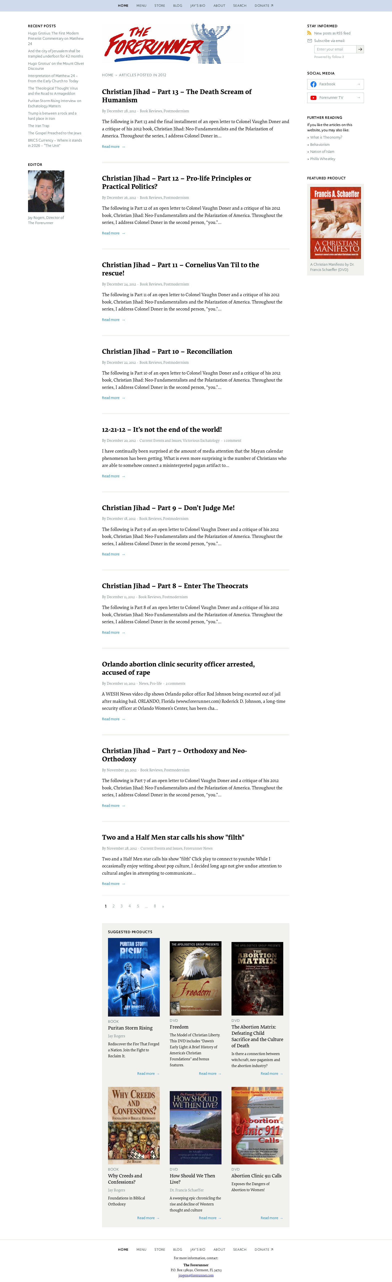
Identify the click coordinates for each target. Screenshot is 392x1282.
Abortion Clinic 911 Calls (257, 1175)
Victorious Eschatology (201, 440)
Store (159, 5)
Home (123, 5)
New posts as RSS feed (332, 33)
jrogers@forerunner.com (196, 1275)
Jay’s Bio (198, 5)
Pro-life (156, 683)
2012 (132, 110)
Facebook (327, 84)
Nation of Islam (322, 151)
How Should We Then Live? (192, 1178)
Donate (262, 1249)
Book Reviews (151, 110)
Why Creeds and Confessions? (125, 1178)
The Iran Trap (38, 125)
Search (240, 5)
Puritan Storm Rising (130, 1027)
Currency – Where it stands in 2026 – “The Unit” (55, 143)
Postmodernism (176, 110)
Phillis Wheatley (322, 158)
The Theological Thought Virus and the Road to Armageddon (53, 91)
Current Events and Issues (160, 440)
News (143, 683)
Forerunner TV (331, 97)
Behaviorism (320, 144)
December (115, 110)
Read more (111, 146)
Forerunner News (198, 848)
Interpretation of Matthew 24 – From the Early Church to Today (53, 78)
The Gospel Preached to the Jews (55, 133)
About (220, 5)
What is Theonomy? (326, 137)
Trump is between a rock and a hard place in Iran (52, 116)
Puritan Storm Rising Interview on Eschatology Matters (54, 103)
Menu (141, 5)
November (115, 769)
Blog (177, 5)
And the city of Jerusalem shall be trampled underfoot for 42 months (55, 54)
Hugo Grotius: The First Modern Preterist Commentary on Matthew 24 (56, 38)
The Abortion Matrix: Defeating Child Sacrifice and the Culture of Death (257, 1036)
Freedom (179, 1026)
